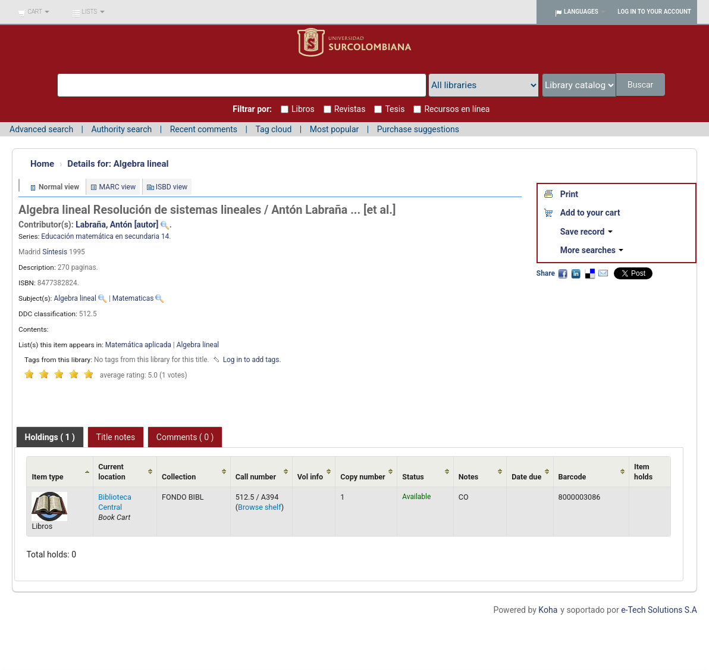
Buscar (641, 84)
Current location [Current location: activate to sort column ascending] (112, 471)
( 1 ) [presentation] (50, 437)
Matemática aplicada (138, 345)
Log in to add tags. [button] (252, 360)
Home (42, 163)
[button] (33, 12)
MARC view (117, 187)
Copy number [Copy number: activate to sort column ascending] (362, 476)
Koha (547, 610)
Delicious (589, 273)
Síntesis (54, 252)
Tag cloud (273, 129)
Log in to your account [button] (654, 11)
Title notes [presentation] (116, 437)
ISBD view (172, 187)
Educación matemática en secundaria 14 (105, 236)
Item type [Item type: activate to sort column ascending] (47, 476)
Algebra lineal (117, 163)
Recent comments (203, 129)
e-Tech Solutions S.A (659, 610)
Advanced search (41, 129)
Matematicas (133, 298)
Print (569, 194)
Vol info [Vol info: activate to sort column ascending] (310, 476)
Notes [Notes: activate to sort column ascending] (469, 476)
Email (603, 273)
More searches (592, 250)
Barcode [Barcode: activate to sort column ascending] (572, 476)
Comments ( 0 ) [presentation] (185, 437)
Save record (586, 231)
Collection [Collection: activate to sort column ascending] (179, 476)
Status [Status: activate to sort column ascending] (413, 476)
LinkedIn (576, 273)
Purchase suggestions (418, 129)
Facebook (563, 273)
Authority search (121, 129)
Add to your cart (590, 212)
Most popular (334, 129)
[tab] (50, 437)
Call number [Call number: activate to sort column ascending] (256, 476)
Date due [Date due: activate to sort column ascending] (526, 476)
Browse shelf (259, 507)
